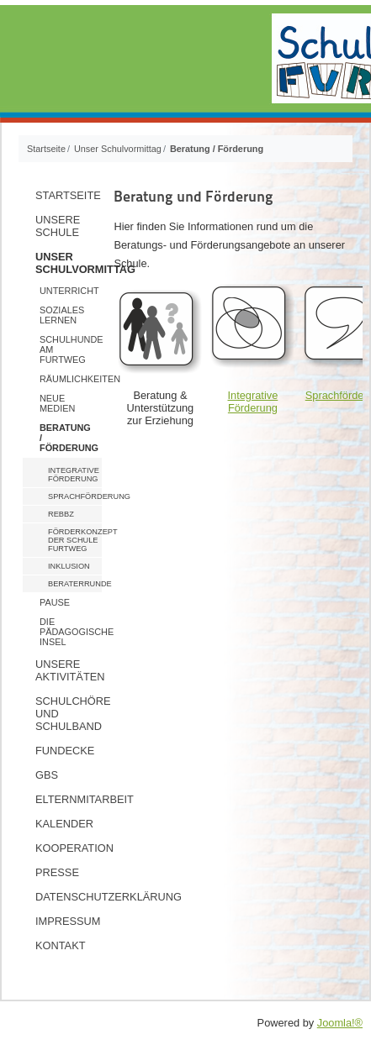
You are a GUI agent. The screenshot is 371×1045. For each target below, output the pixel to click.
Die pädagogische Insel (71, 632)
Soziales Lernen (62, 315)
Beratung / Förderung (69, 438)
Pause (55, 602)
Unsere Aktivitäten (68, 670)
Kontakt (60, 945)
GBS (46, 775)
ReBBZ (61, 514)
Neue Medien (57, 403)
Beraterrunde (75, 584)
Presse (57, 872)
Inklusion (69, 566)
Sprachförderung (75, 496)
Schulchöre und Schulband (68, 714)
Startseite (68, 195)
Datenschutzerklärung (68, 896)
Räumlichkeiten (71, 379)
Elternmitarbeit (68, 799)
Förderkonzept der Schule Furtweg (75, 540)
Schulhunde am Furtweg (71, 349)
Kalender (64, 823)
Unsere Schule (57, 226)
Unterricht (69, 291)
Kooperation (68, 848)
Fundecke (64, 750)
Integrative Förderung (73, 474)
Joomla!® (340, 1022)
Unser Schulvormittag (68, 263)
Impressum (68, 921)
